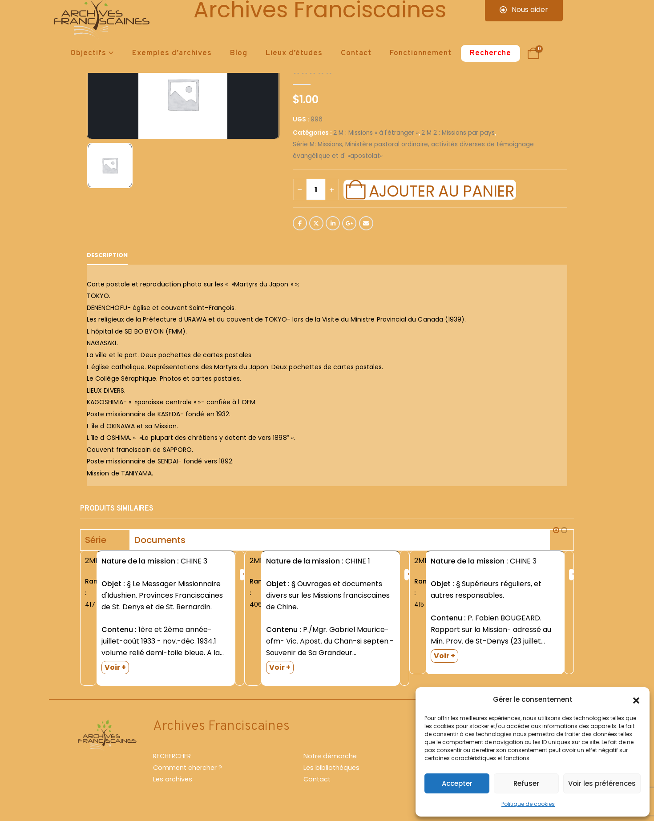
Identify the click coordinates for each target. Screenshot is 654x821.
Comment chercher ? (187, 767)
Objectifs (88, 53)
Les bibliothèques (331, 767)
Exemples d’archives (172, 53)
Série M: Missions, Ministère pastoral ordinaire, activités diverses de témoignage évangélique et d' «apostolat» (413, 150)
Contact (356, 53)
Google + (349, 223)
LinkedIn (333, 223)
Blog (238, 53)
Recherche (490, 53)
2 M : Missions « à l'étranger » (376, 133)
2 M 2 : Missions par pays (458, 133)
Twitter (316, 223)
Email (366, 223)
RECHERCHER (172, 756)
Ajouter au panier (441, 190)
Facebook (300, 223)
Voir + (115, 667)
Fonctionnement (421, 53)
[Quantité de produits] (316, 189)
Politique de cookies (528, 804)
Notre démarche (330, 756)
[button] (636, 699)
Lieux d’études (294, 53)
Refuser (526, 783)
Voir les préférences (602, 783)
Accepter (457, 783)
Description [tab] (107, 255)
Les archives (172, 779)
